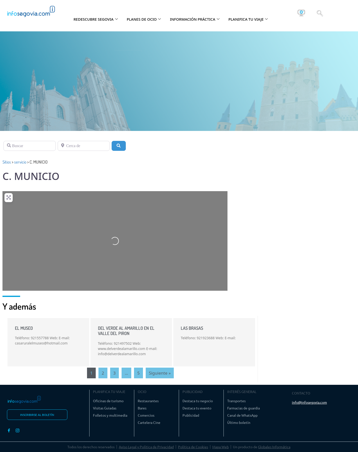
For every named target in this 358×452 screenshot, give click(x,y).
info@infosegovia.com (309, 402)
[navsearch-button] (320, 13)
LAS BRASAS (192, 328)
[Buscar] (29, 146)
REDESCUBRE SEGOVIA (96, 19)
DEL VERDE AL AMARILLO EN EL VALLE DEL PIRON (126, 330)
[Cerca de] (84, 146)
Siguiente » (160, 373)
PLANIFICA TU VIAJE (248, 19)
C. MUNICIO (30, 176)
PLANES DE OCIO (144, 19)
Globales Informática (274, 447)
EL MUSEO (24, 328)
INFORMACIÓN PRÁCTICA (194, 19)
